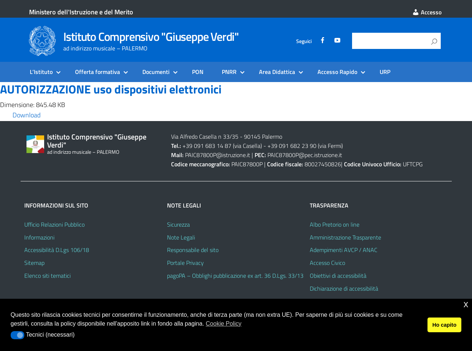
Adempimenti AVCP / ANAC (343, 249)
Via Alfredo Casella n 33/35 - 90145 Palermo (226, 136)
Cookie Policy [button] (223, 323)
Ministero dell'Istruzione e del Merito (81, 12)
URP (385, 71)
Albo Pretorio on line (334, 224)
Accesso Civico (327, 262)
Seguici (304, 41)
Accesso (426, 12)
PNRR (229, 71)
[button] (17, 335)
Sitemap (34, 262)
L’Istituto (41, 71)
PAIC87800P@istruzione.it (217, 154)
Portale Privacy (185, 262)
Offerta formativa (97, 71)
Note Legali (181, 237)
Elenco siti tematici (47, 275)
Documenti (156, 71)
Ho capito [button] (444, 325)
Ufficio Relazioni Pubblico (54, 224)
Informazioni (39, 237)
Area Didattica (277, 71)
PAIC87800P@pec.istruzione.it (304, 154)
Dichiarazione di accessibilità (344, 288)
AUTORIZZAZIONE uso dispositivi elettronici (110, 89)
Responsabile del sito (193, 249)
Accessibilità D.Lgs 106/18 (56, 249)
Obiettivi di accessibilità (338, 275)
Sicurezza (178, 224)
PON (197, 71)
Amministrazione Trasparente (345, 237)
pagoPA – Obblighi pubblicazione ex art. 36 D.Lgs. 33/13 (235, 275)
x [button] (466, 304)
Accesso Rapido (337, 71)
